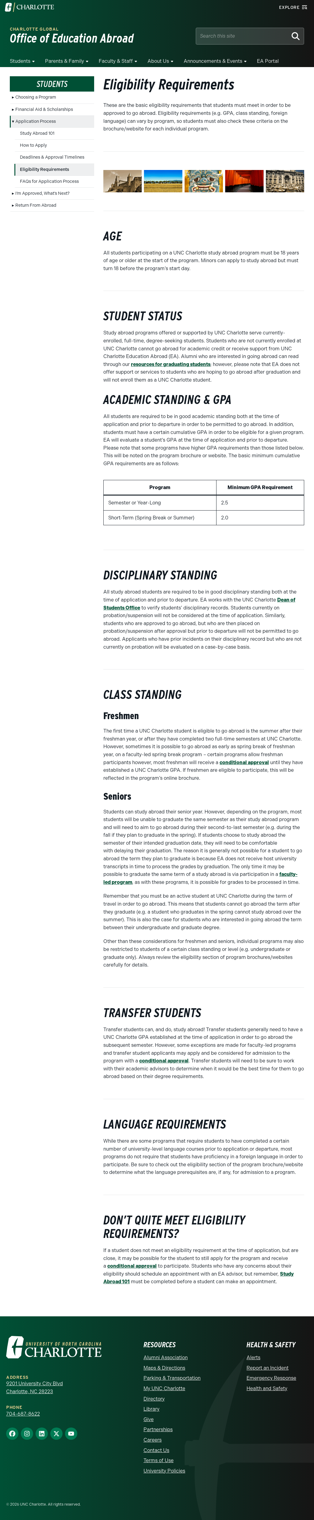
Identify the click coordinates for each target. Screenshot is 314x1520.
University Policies (164, 1471)
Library (151, 1409)
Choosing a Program (35, 97)
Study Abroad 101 (37, 133)
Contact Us (156, 1450)
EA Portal (268, 61)
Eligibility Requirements (44, 169)
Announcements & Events (213, 61)
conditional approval (244, 762)
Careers (153, 1440)
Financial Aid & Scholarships (44, 109)
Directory (154, 1399)
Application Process (35, 121)
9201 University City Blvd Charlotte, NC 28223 (34, 1387)
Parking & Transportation (172, 1378)
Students (20, 61)
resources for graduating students (170, 364)
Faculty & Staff (116, 61)
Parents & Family (64, 61)
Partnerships (158, 1429)
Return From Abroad (35, 205)
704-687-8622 (23, 1414)
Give (149, 1419)
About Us (158, 61)
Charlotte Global (34, 29)
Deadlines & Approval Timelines (52, 157)
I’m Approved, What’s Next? (42, 193)
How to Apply (33, 145)
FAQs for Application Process (49, 181)
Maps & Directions (164, 1368)
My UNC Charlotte (164, 1388)
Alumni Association (166, 1357)
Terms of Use (159, 1460)
